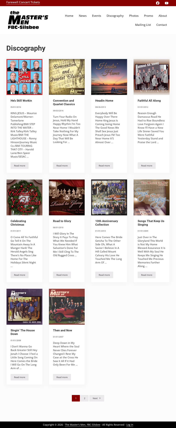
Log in (129, 424)
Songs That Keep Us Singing (151, 222)
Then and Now (62, 330)
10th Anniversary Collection (106, 222)
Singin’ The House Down (23, 332)
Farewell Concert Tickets (23, 2)
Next (95, 398)
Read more (21, 166)
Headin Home (104, 100)
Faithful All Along (149, 100)
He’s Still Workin (21, 100)
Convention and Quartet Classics (64, 102)
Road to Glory (62, 221)
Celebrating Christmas (18, 222)
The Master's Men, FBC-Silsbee (82, 424)
